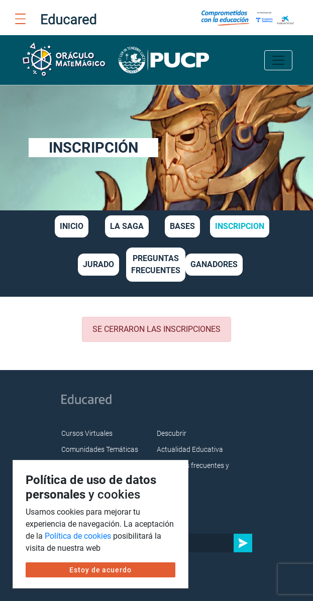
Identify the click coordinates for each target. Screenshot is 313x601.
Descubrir (171, 433)
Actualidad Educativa (190, 449)
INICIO (71, 226)
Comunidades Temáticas (99, 449)
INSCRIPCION (239, 226)
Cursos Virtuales (87, 433)
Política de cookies (78, 536)
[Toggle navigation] (278, 60)
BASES (182, 226)
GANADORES (214, 264)
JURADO (98, 264)
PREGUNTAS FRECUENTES (155, 264)
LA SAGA (127, 226)
